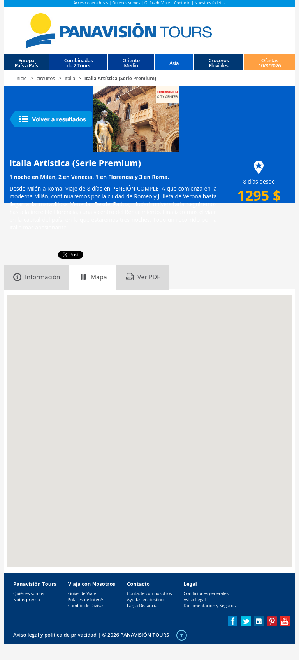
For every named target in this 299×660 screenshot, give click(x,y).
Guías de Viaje (157, 2)
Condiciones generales (206, 593)
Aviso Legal (195, 599)
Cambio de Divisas (86, 605)
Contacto (182, 2)
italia (70, 78)
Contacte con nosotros (149, 593)
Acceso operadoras (91, 2)
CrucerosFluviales (218, 62)
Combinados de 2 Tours (78, 62)
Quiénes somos (126, 2)
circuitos (46, 78)
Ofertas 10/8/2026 (270, 62)
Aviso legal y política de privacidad (55, 634)
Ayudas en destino (145, 599)
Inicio (21, 78)
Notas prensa (26, 599)
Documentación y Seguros (210, 605)
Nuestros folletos (210, 2)
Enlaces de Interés (86, 599)
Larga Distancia (142, 605)
